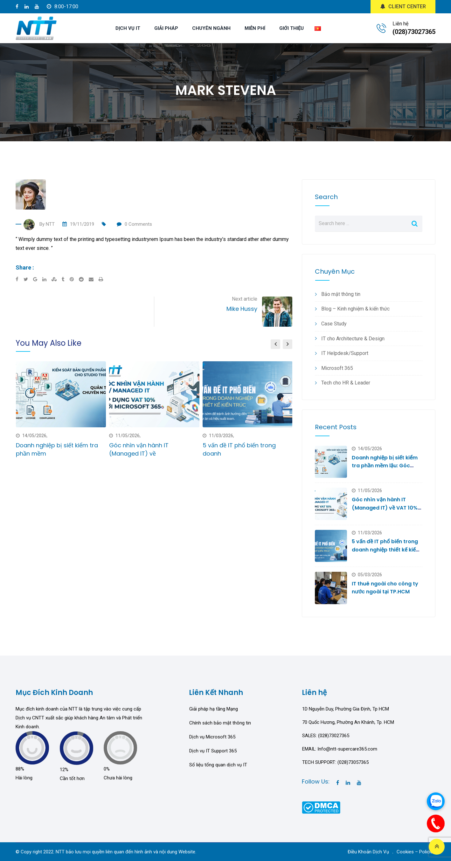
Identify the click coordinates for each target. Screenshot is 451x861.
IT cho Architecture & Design (353, 339)
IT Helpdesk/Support (344, 353)
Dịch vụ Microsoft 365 (212, 737)
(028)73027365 (413, 32)
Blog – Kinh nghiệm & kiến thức (355, 309)
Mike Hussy (241, 309)
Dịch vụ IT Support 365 (213, 751)
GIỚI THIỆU (291, 28)
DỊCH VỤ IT (127, 28)
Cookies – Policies (416, 852)
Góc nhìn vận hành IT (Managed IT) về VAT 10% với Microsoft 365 (385, 507)
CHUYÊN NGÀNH (211, 28)
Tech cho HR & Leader (345, 383)
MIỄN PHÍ (255, 28)
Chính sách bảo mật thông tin (220, 723)
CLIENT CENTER (403, 6)
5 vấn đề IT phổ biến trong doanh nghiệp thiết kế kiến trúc (385, 549)
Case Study (334, 324)
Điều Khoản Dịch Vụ (368, 852)
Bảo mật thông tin (340, 294)
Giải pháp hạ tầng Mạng (213, 709)
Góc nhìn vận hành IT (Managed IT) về (139, 449)
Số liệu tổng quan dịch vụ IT (218, 765)
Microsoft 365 (337, 368)
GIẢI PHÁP (166, 28)
